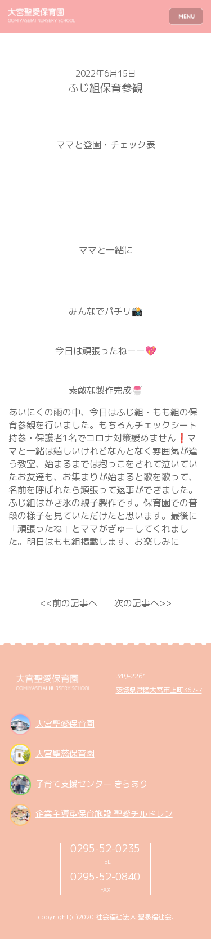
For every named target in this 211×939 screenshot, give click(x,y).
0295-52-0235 (105, 848)
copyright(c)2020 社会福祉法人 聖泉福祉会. (105, 917)
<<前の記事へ (68, 603)
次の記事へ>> (143, 603)
